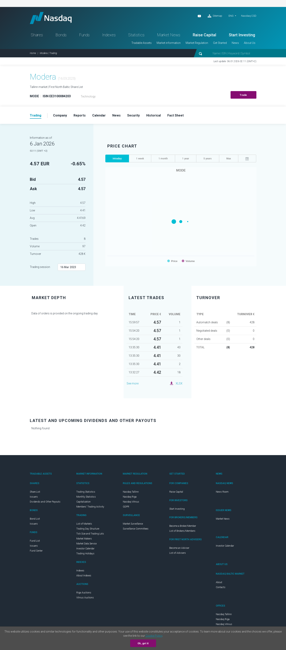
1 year (185, 158)
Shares (37, 35)
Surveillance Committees (135, 528)
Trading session (40, 267)
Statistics (136, 35)
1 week (140, 158)
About (219, 582)
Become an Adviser (179, 548)
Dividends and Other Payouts (45, 501)
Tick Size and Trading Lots (90, 533)
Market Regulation (197, 42)
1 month (163, 158)
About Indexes (83, 575)
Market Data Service (86, 543)
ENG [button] (231, 15)
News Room (222, 491)
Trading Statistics (85, 491)
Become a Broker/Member (182, 526)
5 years (208, 158)
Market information (169, 42)
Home (33, 53)
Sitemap (215, 16)
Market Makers (84, 538)
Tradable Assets (141, 42)
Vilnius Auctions (85, 597)
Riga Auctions (83, 592)
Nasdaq (51, 18)
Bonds (61, 35)
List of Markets (84, 523)
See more (133, 383)
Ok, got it (143, 643)
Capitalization (83, 501)
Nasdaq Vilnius (131, 501)
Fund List (35, 540)
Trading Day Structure (87, 528)
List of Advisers (177, 553)
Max (228, 158)
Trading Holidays (85, 553)
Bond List (35, 518)
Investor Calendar (85, 548)
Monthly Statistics (86, 496)
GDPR (126, 506)
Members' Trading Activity (90, 506)
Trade (243, 95)
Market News (168, 35)
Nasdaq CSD (248, 15)
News (235, 42)
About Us (249, 42)
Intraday (117, 158)
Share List (35, 491)
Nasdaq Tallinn (131, 491)
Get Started (220, 42)
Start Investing (242, 35)
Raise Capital (204, 35)
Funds (84, 35)
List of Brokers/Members (182, 531)
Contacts (220, 587)
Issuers (34, 496)
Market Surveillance (133, 523)
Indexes (109, 35)
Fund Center (36, 550)
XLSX (179, 383)
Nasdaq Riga (130, 496)
